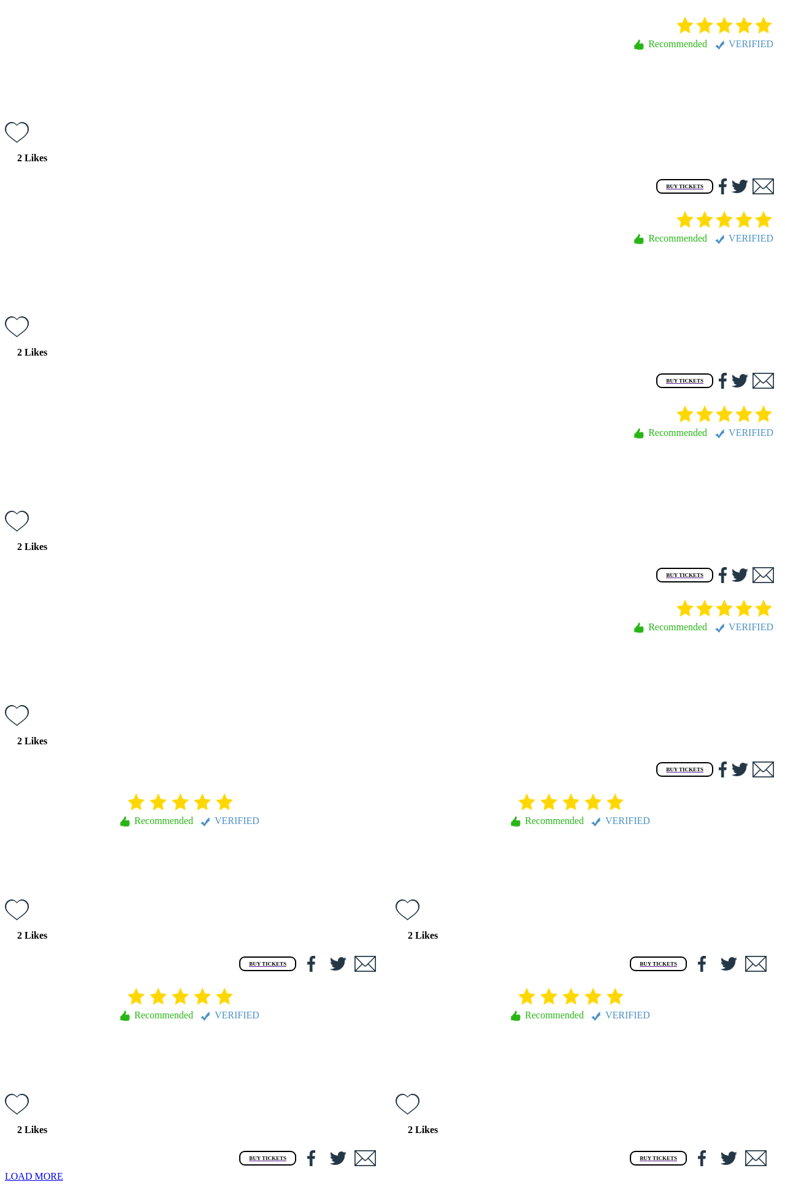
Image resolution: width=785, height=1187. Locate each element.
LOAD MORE (34, 1176)
